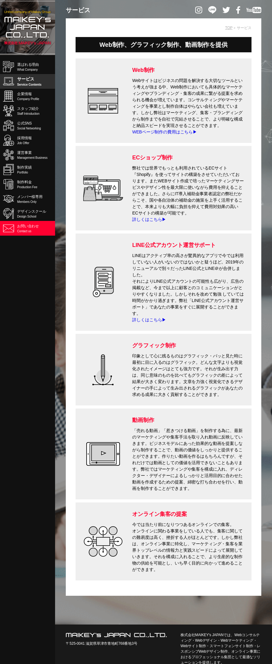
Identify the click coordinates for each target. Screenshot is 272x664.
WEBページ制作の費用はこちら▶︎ (164, 133)
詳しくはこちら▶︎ (149, 221)
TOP (229, 28)
